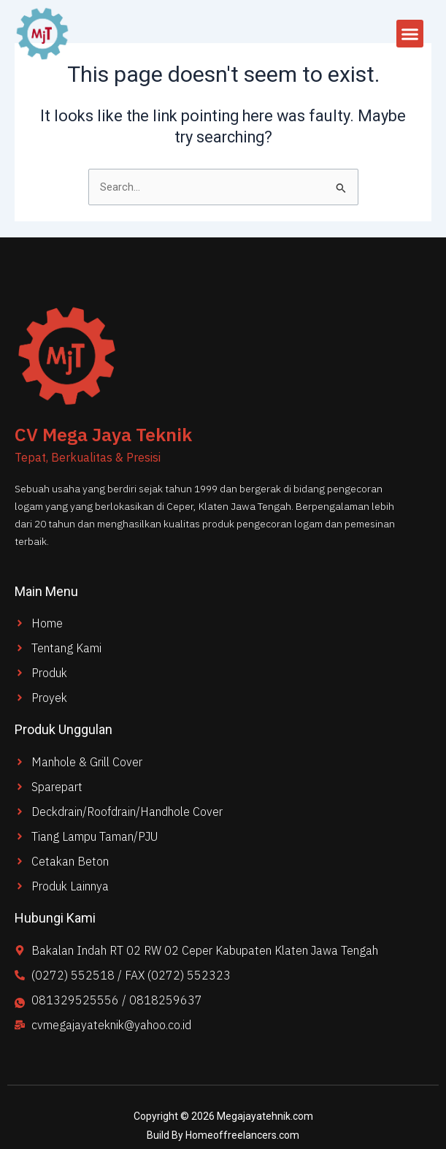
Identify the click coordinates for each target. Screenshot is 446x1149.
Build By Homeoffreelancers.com (223, 1135)
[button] (410, 33)
